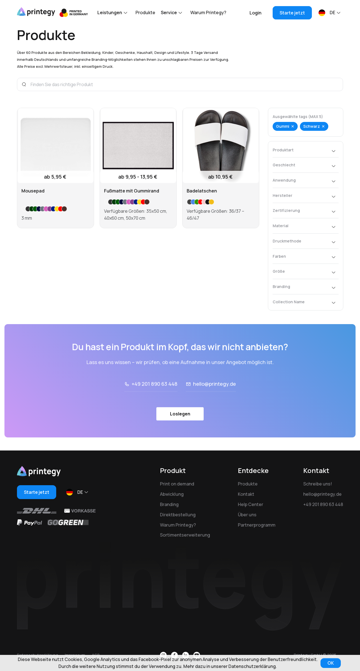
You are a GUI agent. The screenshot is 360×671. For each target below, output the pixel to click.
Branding (169, 504)
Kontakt (246, 494)
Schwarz (311, 126)
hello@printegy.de (214, 399)
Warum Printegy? (208, 12)
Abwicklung (172, 494)
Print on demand (177, 484)
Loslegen (180, 429)
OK (330, 663)
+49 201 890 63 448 (154, 399)
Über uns (247, 515)
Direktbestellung (178, 515)
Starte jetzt (292, 13)
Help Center (250, 504)
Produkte (145, 12)
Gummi (282, 126)
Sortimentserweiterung (185, 535)
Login (256, 13)
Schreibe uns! (317, 484)
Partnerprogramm (256, 525)
